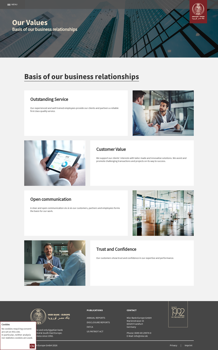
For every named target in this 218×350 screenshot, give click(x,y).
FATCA (90, 326)
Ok (32, 346)
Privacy (173, 345)
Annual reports (96, 317)
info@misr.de (141, 335)
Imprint (188, 345)
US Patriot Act (95, 331)
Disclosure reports (98, 322)
